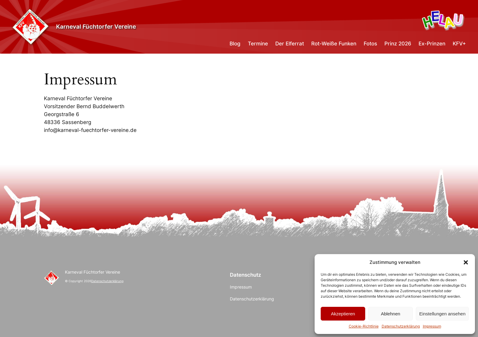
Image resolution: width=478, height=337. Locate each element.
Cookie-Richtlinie (364, 326)
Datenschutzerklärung (401, 326)
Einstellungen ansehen (442, 313)
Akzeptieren (343, 313)
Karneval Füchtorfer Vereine (96, 26)
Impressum (432, 326)
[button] (466, 262)
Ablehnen (390, 313)
